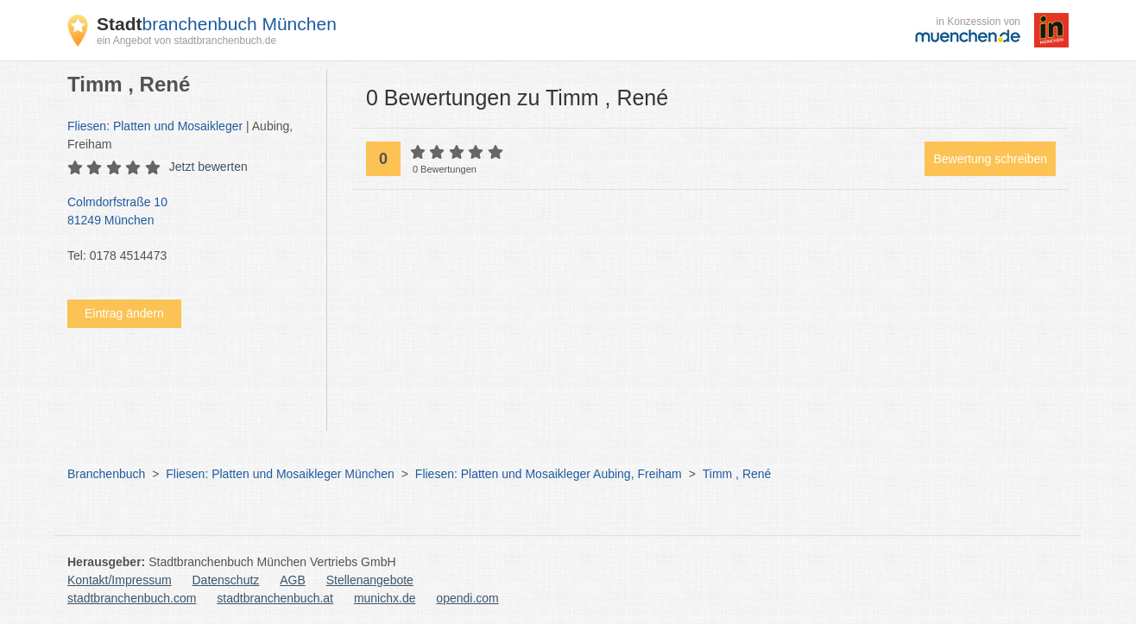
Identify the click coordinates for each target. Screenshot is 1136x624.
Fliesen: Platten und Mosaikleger (155, 126)
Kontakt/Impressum (119, 580)
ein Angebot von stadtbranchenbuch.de (186, 41)
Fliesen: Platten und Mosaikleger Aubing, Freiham (548, 474)
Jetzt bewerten (208, 166)
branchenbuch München (217, 24)
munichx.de (385, 598)
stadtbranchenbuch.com (131, 598)
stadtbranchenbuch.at (275, 598)
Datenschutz (226, 580)
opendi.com (467, 598)
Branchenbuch (106, 474)
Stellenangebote (369, 580)
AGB (293, 580)
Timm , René (737, 474)
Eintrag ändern (124, 313)
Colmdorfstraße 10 (188, 212)
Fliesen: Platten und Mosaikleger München (280, 474)
